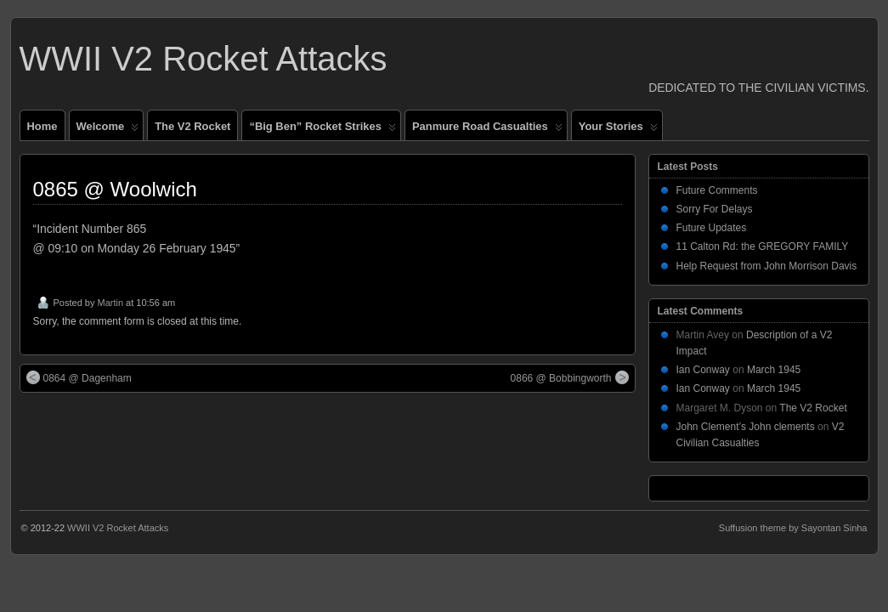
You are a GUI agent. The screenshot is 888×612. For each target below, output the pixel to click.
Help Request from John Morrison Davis (766, 266)
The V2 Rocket (192, 126)
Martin (110, 303)
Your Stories (618, 130)
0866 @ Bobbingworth (570, 377)
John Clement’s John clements (745, 427)
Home (42, 126)
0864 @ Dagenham (79, 377)
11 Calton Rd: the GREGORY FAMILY (762, 246)
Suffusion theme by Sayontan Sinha (793, 528)
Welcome (107, 130)
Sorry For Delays (714, 209)
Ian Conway (703, 370)
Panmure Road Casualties (487, 130)
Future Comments (717, 190)
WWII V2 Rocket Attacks (203, 58)
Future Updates (711, 228)
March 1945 (773, 370)
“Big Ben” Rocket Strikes (322, 130)
